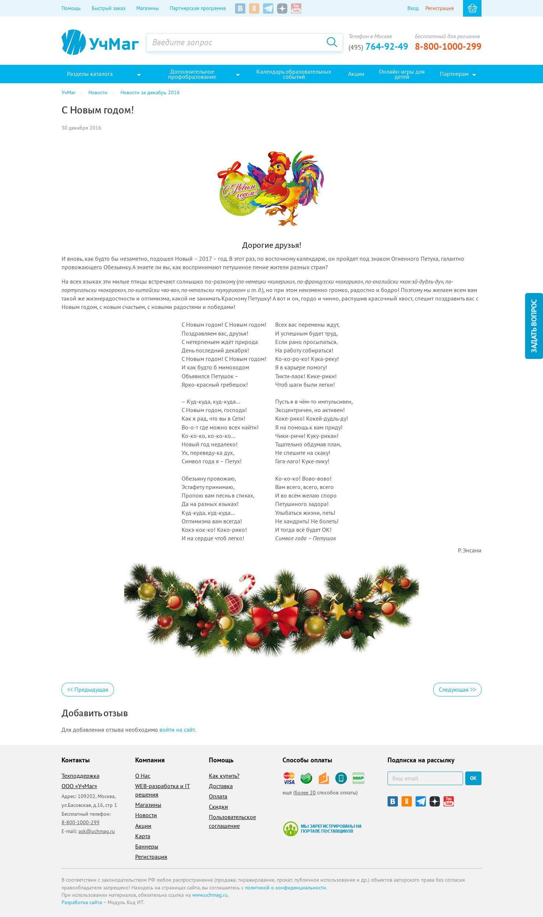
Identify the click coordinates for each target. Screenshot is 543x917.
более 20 (305, 792)
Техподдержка (80, 775)
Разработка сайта (82, 902)
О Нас (142, 775)
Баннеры (146, 846)
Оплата (218, 796)
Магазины (147, 8)
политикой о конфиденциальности (285, 887)
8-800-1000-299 (448, 46)
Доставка (221, 786)
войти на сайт (177, 729)
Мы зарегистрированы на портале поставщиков (322, 828)
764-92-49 (378, 46)
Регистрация (439, 8)
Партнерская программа (198, 8)
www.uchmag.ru (210, 895)
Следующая (457, 689)
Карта (142, 836)
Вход (413, 8)
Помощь (71, 8)
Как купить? (224, 775)
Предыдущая (87, 689)
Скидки (218, 806)
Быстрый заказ (108, 8)
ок (473, 778)
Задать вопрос (534, 326)
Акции (143, 825)
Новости (146, 815)
